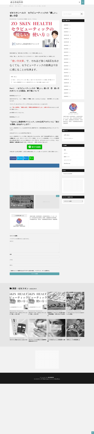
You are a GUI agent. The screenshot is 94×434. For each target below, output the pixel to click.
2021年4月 (67, 63)
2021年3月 (67, 66)
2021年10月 (67, 42)
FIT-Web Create (45, 379)
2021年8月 (67, 49)
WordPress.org (67, 165)
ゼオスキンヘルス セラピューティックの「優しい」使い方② (34, 5)
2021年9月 (67, 46)
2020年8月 (67, 91)
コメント (11, 241)
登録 (65, 151)
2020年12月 (67, 77)
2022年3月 (67, 28)
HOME (12, 5)
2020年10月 (67, 84)
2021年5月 (67, 59)
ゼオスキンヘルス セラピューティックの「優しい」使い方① (37, 313)
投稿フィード (66, 158)
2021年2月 (67, 70)
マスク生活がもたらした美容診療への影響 (56, 340)
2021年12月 (67, 35)
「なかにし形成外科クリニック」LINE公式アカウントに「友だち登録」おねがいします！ (30, 82)
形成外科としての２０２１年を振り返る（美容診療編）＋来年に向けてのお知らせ (56, 314)
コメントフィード (67, 161)
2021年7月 (67, 53)
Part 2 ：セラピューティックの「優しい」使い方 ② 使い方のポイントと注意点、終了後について (33, 80)
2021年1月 (67, 73)
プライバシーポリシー (68, 139)
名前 (11, 254)
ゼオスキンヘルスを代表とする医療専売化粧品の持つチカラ (37, 340)
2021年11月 (67, 39)
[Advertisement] (22, 180)
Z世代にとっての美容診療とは (73, 339)
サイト (11, 265)
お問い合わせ (66, 136)
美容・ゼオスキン (18, 5)
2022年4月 (67, 25)
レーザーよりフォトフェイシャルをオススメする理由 (75, 313)
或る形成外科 (51, 377)
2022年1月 (67, 32)
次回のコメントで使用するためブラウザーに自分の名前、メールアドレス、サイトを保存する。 (30, 270)
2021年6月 (67, 56)
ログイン (66, 154)
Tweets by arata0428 (67, 175)
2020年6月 (67, 98)
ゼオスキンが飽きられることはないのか (18, 339)
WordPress (57, 379)
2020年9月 (67, 87)
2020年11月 (67, 80)
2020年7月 (67, 94)
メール (11, 259)
